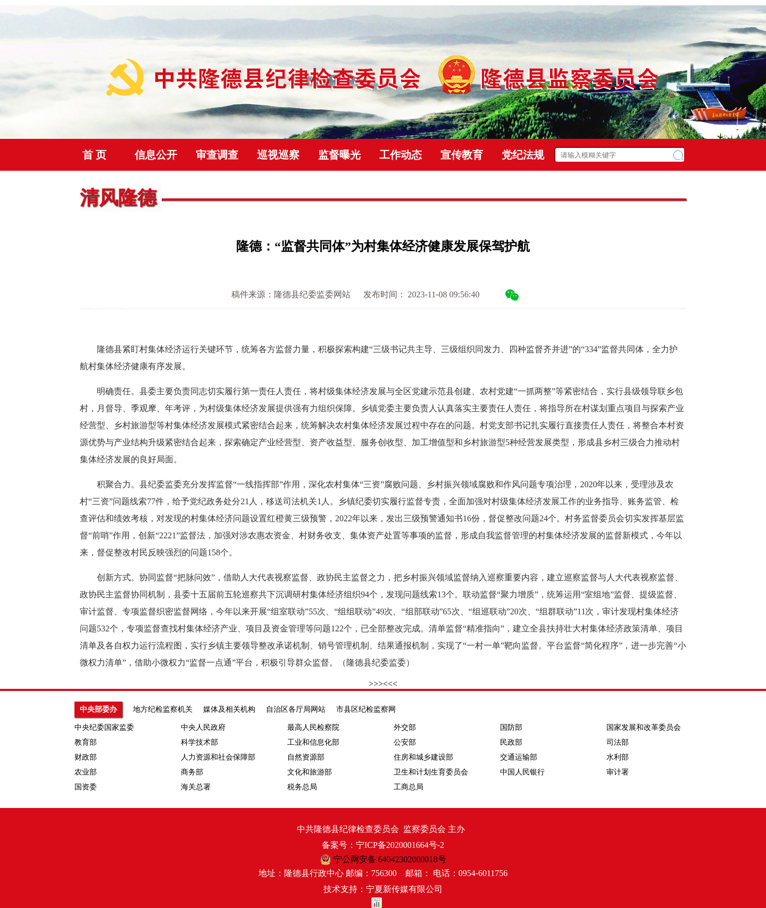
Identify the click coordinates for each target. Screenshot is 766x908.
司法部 (617, 742)
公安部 (405, 742)
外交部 (405, 727)
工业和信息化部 (313, 742)
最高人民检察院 (313, 727)
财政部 (85, 757)
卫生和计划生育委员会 (431, 772)
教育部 (85, 742)
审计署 (617, 772)
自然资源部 (305, 757)
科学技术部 (199, 742)
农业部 (85, 772)
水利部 (617, 757)
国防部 (511, 727)
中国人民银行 (522, 772)
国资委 (85, 787)
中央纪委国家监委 (104, 727)
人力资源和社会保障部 (218, 757)
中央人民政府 (203, 727)
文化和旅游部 (309, 772)
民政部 (511, 742)
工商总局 (408, 787)
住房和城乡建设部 (423, 757)
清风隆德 (118, 198)
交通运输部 (518, 757)
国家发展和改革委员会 (643, 727)
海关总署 (196, 787)
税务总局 (302, 787)
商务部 (192, 772)
